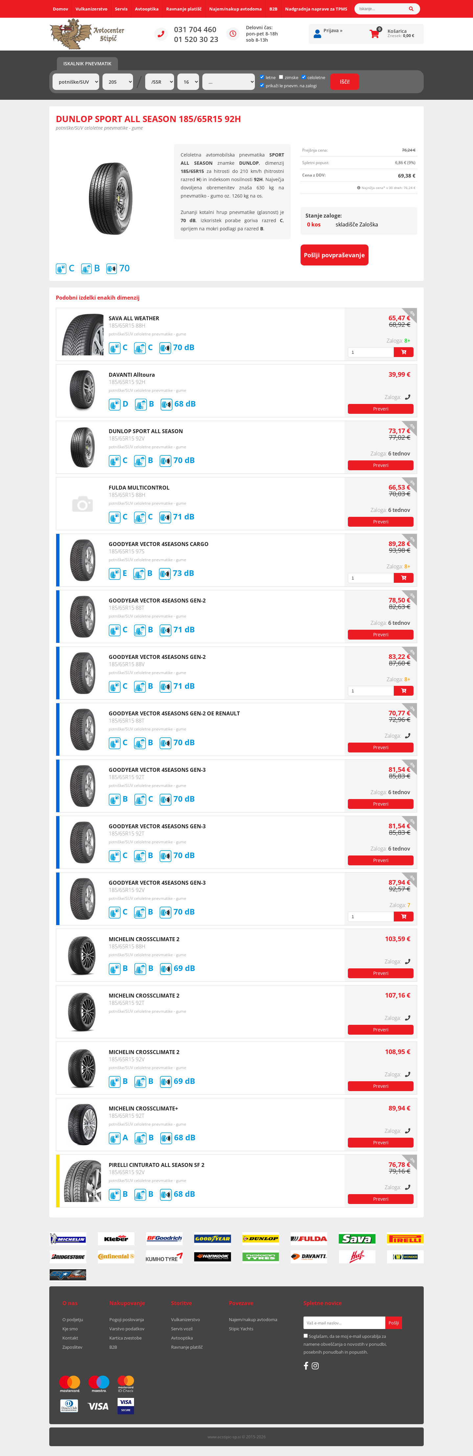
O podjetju (72, 1319)
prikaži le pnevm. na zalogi (291, 86)
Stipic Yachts (241, 1329)
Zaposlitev (72, 1347)
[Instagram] (315, 1365)
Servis (121, 9)
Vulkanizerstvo (91, 9)
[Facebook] (306, 1365)
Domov (60, 9)
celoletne (313, 77)
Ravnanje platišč (184, 9)
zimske (288, 77)
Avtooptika (147, 9)
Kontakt (70, 1338)
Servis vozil (181, 1329)
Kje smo (70, 1329)
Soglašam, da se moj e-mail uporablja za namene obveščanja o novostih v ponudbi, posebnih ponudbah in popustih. (345, 1344)
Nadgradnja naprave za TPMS (316, 9)
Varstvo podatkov (127, 1329)
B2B (273, 9)
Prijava (333, 30)
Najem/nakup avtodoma (235, 9)
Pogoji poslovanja (126, 1319)
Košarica (397, 31)
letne (268, 77)
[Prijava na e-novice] (393, 1323)
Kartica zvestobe (125, 1338)
